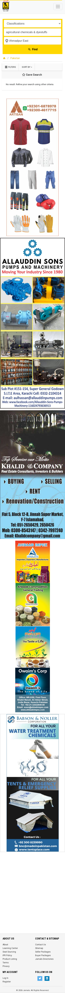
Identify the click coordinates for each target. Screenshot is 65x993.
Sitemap (39, 948)
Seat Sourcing (9, 952)
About (5, 944)
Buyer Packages (43, 955)
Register (7, 981)
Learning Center (10, 948)
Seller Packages (43, 952)
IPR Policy (7, 955)
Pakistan (15, 58)
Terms (6, 962)
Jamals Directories (44, 959)
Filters (10, 67)
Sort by (26, 67)
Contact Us (40, 944)
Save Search (32, 74)
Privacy (6, 966)
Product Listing (10, 959)
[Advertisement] (32, 886)
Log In (5, 978)
